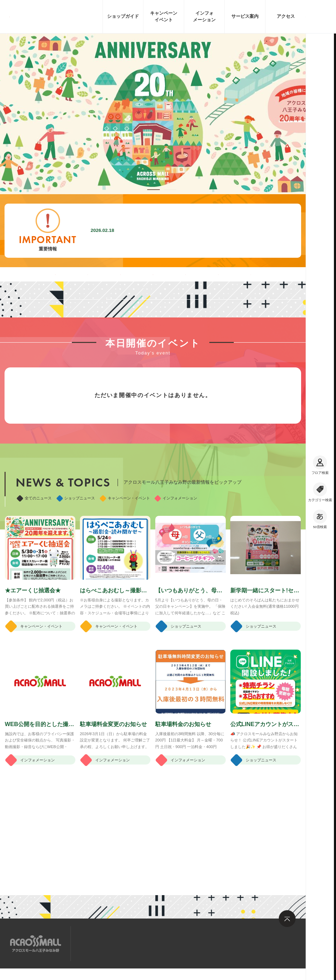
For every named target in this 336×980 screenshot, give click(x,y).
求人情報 (135, 943)
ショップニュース (76, 573)
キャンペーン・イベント (125, 573)
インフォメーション (176, 573)
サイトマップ (97, 943)
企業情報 (68, 978)
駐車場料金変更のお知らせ (159, 231)
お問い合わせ (173, 943)
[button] (153, 189)
